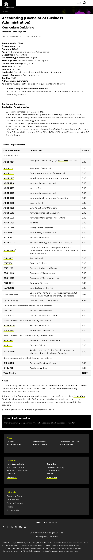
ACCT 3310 (9, 183)
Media (10, 507)
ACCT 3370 (9, 188)
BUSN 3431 (9, 237)
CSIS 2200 (8, 268)
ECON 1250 (9, 278)
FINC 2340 (9, 283)
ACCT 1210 (8, 168)
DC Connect (13, 500)
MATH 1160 (9, 330)
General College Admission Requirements (27, 89)
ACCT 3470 (9, 203)
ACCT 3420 (9, 198)
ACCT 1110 (8, 162)
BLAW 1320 (9, 233)
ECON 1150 (9, 273)
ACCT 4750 (9, 223)
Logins (78, 3)
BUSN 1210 (9, 228)
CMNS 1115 (8, 258)
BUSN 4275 (9, 242)
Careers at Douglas (16, 496)
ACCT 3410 (9, 193)
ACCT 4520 (9, 218)
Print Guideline (32, 36)
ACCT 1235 (63, 160)
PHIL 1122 (8, 345)
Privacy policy (41, 536)
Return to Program (10, 36)
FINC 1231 (8, 311)
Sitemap (54, 536)
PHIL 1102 (8, 340)
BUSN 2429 (9, 325)
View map (12, 477)
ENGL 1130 (8, 368)
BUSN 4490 (9, 352)
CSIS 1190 (8, 263)
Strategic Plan (13, 510)
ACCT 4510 (9, 213)
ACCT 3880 (9, 208)
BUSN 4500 (9, 250)
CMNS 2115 (9, 363)
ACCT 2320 (9, 178)
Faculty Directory (15, 503)
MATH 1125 (9, 315)
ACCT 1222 (9, 173)
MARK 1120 (9, 288)
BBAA (7, 12)
